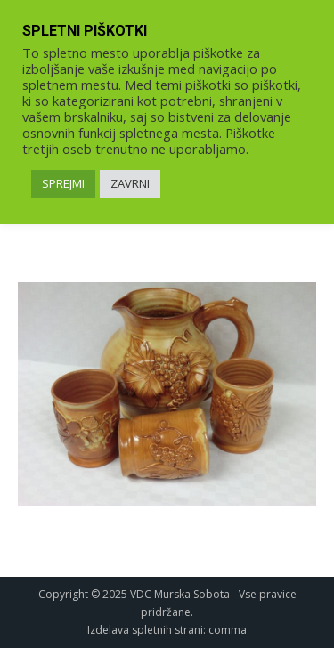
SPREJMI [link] (63, 183)
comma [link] (227, 629)
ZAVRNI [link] (130, 183)
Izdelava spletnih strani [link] (145, 629)
